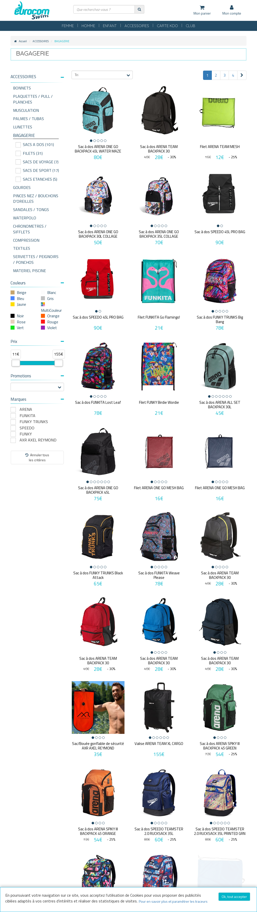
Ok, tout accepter (234, 896)
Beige (21, 292)
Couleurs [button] (37, 283)
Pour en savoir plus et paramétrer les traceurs (173, 901)
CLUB (190, 25)
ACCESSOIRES (136, 25)
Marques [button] (37, 399)
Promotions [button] (37, 376)
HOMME (88, 25)
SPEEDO (27, 428)
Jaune (21, 304)
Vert (20, 328)
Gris (50, 298)
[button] (37, 76)
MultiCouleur (51, 310)
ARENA (26, 409)
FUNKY (26, 434)
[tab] (37, 78)
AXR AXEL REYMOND (38, 440)
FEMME (68, 25)
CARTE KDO (167, 25)
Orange (53, 316)
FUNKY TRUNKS (34, 422)
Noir (20, 316)
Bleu (20, 298)
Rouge (52, 322)
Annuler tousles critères (37, 457)
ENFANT (110, 25)
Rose (21, 322)
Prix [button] (37, 341)
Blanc (51, 292)
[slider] (16, 363)
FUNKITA (27, 416)
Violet (52, 328)
